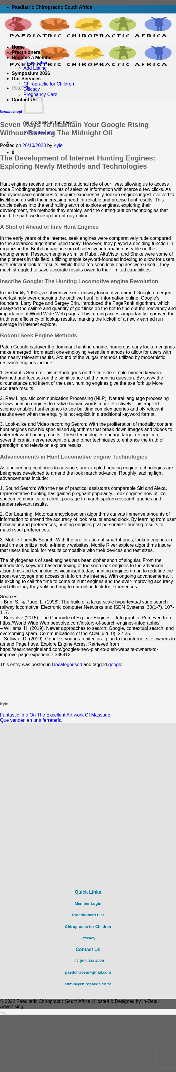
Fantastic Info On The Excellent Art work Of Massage (55, 714)
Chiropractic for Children (48, 83)
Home (18, 47)
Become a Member (32, 57)
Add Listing (35, 68)
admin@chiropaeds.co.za (88, 984)
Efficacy (31, 89)
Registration (35, 62)
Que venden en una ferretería (31, 720)
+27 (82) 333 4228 (88, 961)
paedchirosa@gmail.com (88, 972)
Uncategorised (11, 111)
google (115, 664)
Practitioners (26, 52)
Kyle (57, 145)
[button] (13, 152)
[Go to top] (2, 1013)
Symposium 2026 (31, 73)
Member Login (88, 903)
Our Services (26, 78)
